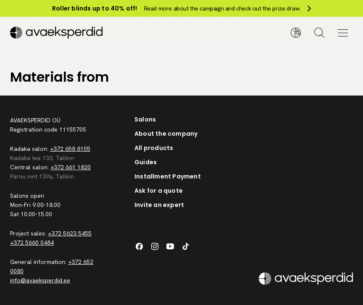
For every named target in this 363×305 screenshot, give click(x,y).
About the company (165, 133)
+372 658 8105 (70, 148)
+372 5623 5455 (70, 233)
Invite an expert (159, 205)
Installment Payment (167, 176)
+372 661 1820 (70, 167)
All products (153, 148)
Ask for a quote (158, 190)
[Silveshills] (96, 32)
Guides (145, 162)
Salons (145, 119)
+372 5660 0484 (32, 242)
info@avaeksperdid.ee (40, 280)
